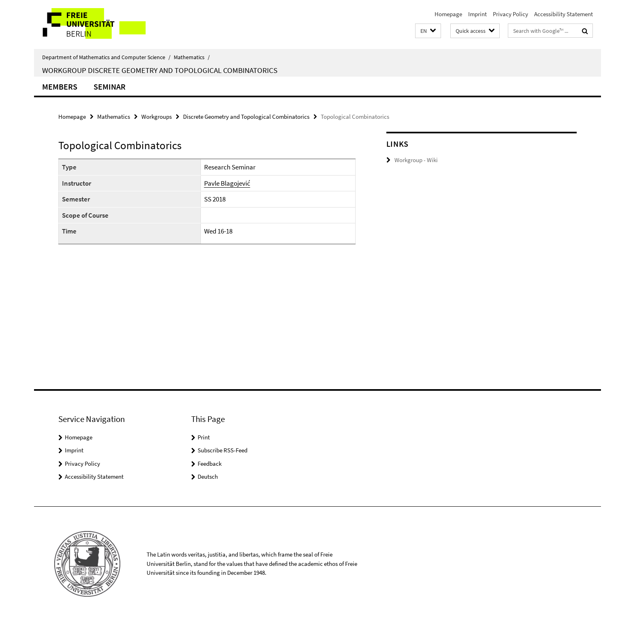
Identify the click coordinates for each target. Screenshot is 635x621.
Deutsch (208, 476)
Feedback (210, 463)
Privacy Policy (510, 14)
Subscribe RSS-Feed (222, 450)
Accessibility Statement (563, 14)
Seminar (110, 86)
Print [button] (204, 437)
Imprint (477, 14)
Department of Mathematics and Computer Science (106, 57)
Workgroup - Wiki (416, 160)
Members (59, 86)
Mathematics (192, 57)
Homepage (448, 14)
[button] (428, 31)
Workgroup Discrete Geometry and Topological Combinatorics (159, 70)
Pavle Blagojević (227, 183)
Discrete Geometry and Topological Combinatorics (246, 116)
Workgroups (156, 116)
